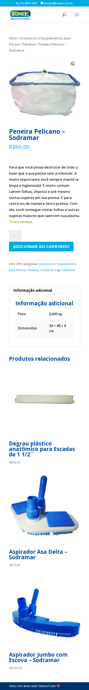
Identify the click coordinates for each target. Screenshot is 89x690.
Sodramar (47, 270)
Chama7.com (47, 686)
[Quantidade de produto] (15, 236)
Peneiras (29, 44)
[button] (73, 64)
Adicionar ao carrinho (41, 246)
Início (13, 38)
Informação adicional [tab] (32, 290)
